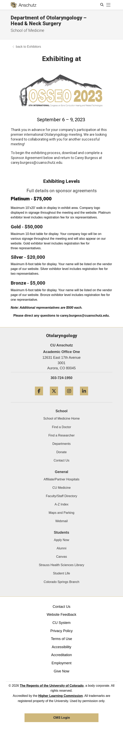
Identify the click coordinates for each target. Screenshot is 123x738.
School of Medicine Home (61, 418)
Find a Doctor (61, 427)
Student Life (61, 573)
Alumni (61, 548)
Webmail (61, 521)
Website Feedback (61, 615)
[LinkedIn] (84, 397)
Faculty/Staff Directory (61, 496)
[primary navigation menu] (108, 5)
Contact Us (61, 460)
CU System (61, 623)
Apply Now (61, 540)
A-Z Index (61, 504)
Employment (61, 663)
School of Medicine (27, 30)
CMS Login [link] (61, 718)
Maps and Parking (61, 512)
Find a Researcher (61, 435)
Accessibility (61, 647)
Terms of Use (61, 639)
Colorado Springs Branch (61, 582)
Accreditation (61, 655)
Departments (61, 443)
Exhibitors (34, 46)
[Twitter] (54, 397)
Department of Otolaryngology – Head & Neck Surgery (49, 20)
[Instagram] (69, 397)
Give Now (61, 671)
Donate (61, 452)
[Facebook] (39, 397)
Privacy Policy (61, 631)
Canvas (61, 556)
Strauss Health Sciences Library (61, 565)
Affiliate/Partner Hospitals (61, 479)
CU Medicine (61, 487)
